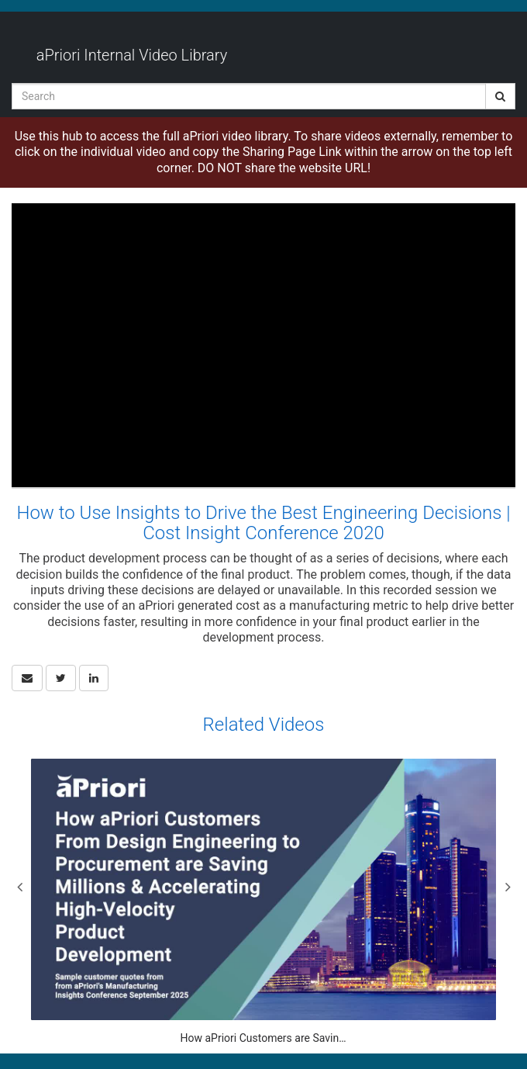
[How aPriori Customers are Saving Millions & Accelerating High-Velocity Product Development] (263, 903)
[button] (27, 678)
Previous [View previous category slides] (19, 886)
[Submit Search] (500, 96)
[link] (61, 678)
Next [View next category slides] (507, 886)
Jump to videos (0, 0)
